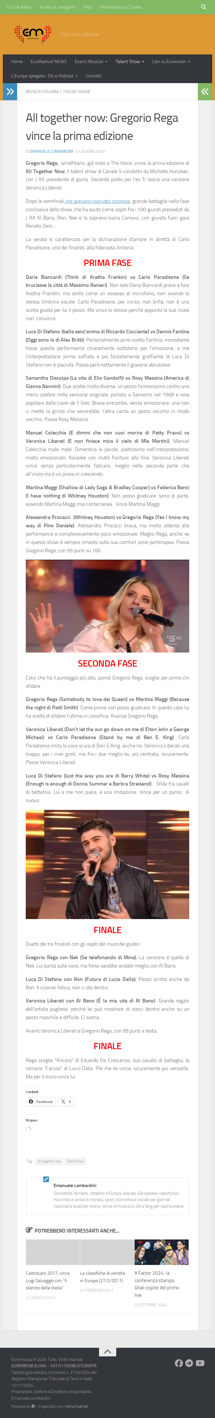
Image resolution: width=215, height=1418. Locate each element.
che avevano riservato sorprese (102, 201)
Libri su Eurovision (169, 61)
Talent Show (128, 61)
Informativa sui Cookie (120, 7)
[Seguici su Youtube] (200, 1363)
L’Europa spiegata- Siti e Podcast (42, 76)
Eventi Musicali (89, 61)
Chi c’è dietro (19, 7)
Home (17, 61)
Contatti (94, 76)
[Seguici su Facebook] (179, 1363)
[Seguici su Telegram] (189, 1363)
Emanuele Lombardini (51, 151)
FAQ (87, 7)
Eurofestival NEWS (49, 61)
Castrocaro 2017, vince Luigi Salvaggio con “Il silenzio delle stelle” (49, 1280)
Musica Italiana (44, 91)
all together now (49, 1161)
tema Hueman (77, 1406)
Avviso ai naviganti (57, 7)
